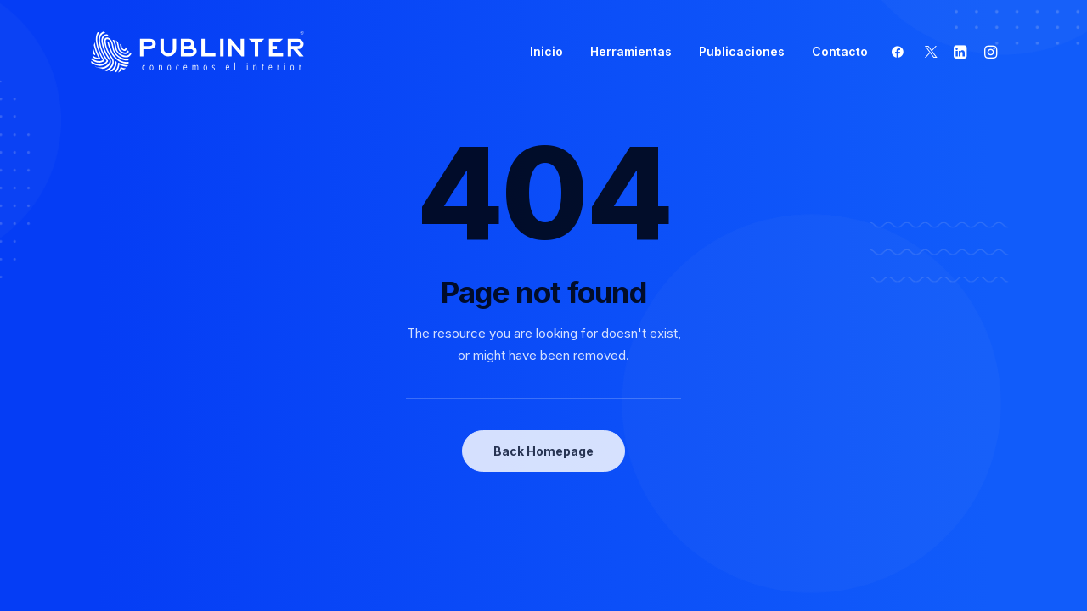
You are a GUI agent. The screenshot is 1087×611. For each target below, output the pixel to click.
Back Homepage (543, 451)
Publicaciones (742, 51)
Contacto (840, 51)
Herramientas (631, 51)
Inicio (546, 51)
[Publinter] (197, 52)
